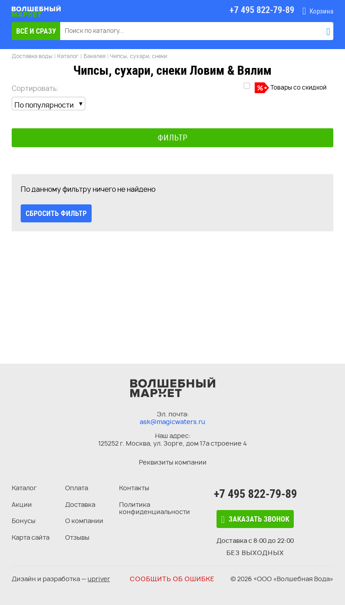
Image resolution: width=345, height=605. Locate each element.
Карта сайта (30, 537)
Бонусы (23, 520)
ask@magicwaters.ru (172, 421)
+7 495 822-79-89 (255, 494)
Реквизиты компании (173, 462)
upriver (99, 578)
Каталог (24, 487)
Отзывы (77, 537)
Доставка (80, 504)
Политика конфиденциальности (154, 508)
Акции (22, 504)
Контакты (134, 487)
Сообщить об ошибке (172, 578)
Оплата (76, 487)
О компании (84, 520)
